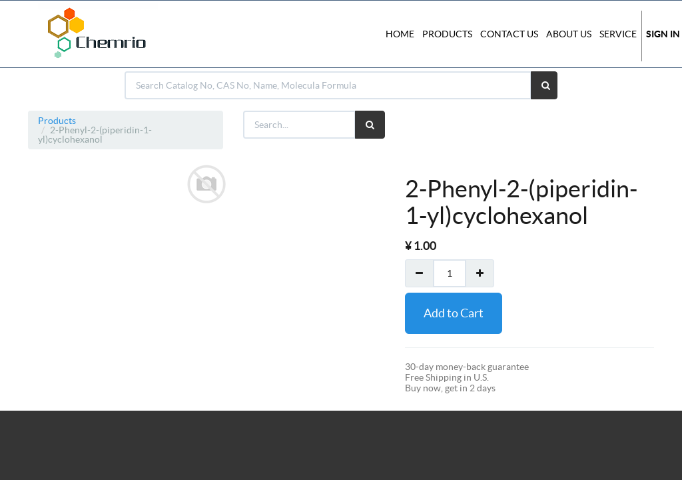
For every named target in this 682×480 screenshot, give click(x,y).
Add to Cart (454, 313)
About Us (568, 34)
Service (618, 34)
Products (57, 120)
